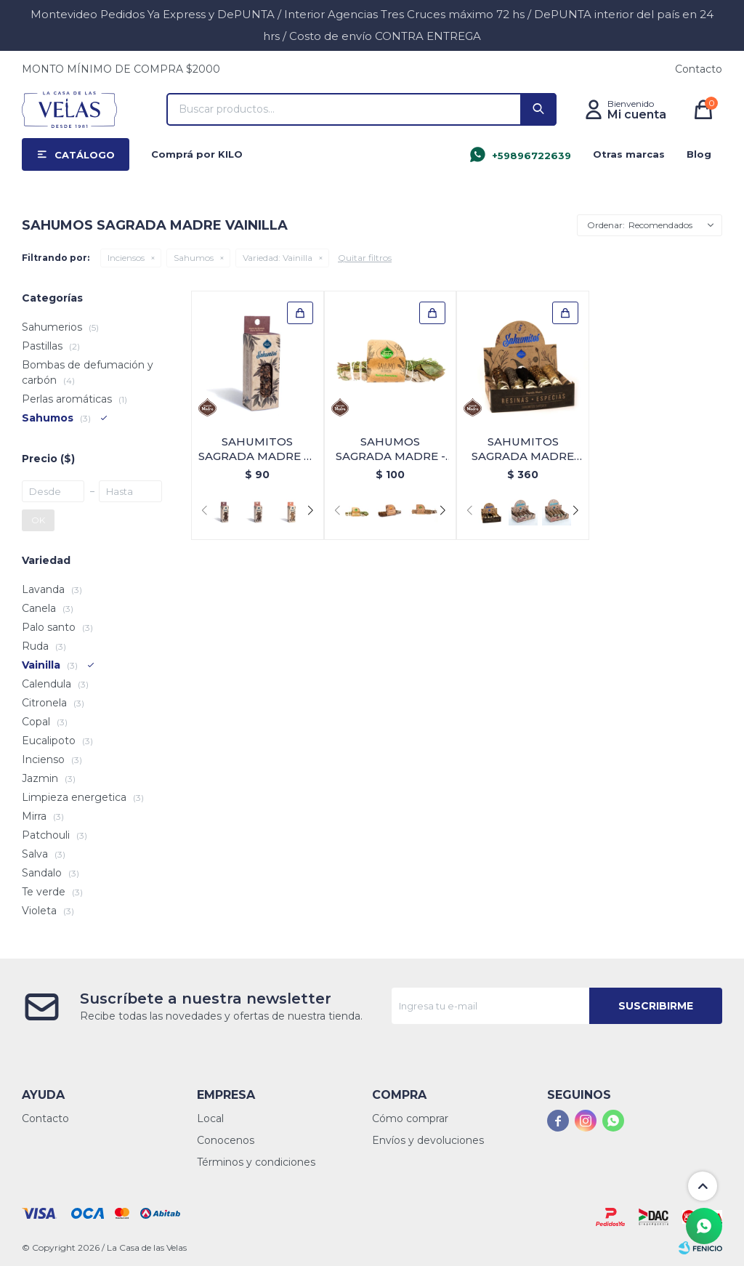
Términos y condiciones (256, 1162)
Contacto (698, 69)
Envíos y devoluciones (428, 1140)
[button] (310, 511)
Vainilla (277, 257)
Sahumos (194, 257)
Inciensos (126, 257)
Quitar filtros (365, 257)
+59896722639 (531, 155)
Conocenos (225, 1140)
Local (210, 1118)
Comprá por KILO (197, 154)
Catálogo (84, 155)
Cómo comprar (410, 1118)
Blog (699, 154)
